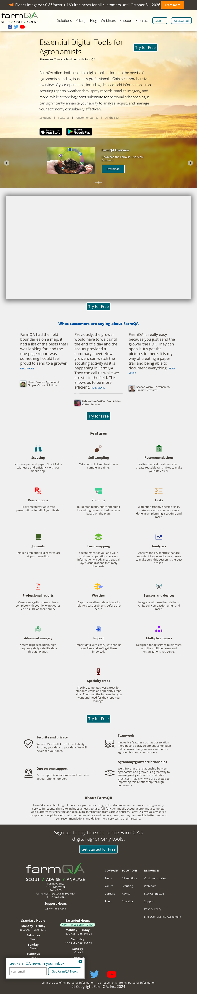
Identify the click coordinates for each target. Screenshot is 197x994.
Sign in (159, 20)
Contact (142, 20)
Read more (27, 368)
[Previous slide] (6, 163)
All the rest (112, 117)
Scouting (127, 886)
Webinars (108, 20)
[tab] (96, 182)
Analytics (127, 901)
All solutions (130, 878)
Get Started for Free (98, 849)
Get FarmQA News (65, 971)
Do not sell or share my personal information (126, 982)
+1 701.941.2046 (55, 897)
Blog (93, 20)
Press (108, 901)
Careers (110, 893)
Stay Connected (154, 893)
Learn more (172, 5)
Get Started (181, 20)
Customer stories (87, 117)
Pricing (81, 20)
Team (108, 878)
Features (63, 117)
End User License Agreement (162, 916)
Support (126, 20)
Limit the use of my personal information (68, 982)
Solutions (64, 20)
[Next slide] (190, 163)
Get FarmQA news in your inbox (36, 963)
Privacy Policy (152, 909)
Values (109, 886)
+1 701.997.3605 (55, 909)
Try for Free (145, 47)
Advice (126, 893)
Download (113, 169)
